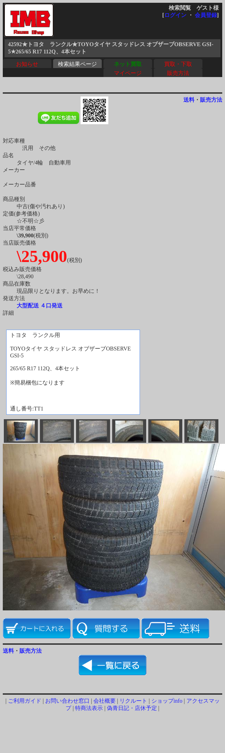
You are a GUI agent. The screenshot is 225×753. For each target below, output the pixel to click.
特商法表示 (89, 708)
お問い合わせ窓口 (67, 701)
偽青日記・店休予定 (132, 708)
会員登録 (206, 15)
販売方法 (178, 73)
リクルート (133, 701)
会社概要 (104, 701)
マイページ (128, 73)
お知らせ (27, 64)
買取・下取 (178, 64)
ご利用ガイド (24, 701)
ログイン (175, 15)
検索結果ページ (77, 64)
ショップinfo (167, 701)
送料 (188, 100)
